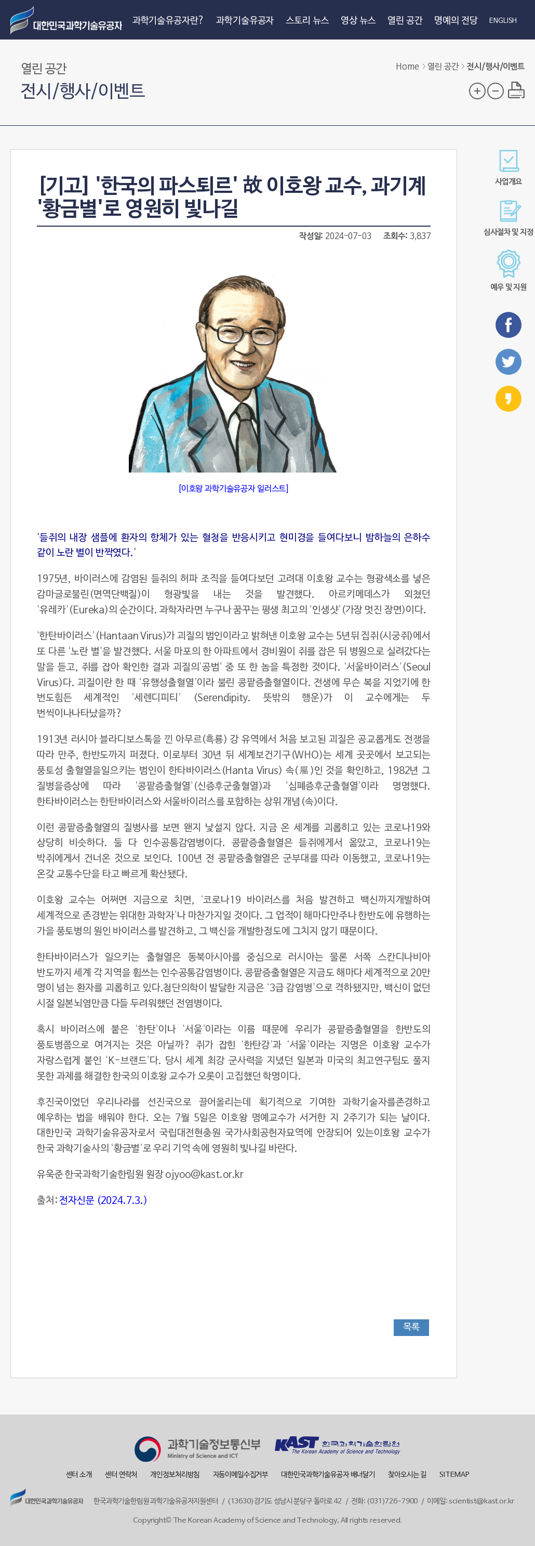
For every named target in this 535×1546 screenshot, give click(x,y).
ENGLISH (503, 21)
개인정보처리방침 (174, 1475)
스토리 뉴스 (307, 21)
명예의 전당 (455, 21)
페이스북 (508, 325)
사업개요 (508, 167)
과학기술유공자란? (168, 21)
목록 (411, 1327)
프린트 (516, 90)
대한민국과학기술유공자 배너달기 (328, 1475)
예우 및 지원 (508, 271)
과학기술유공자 (245, 21)
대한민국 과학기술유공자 (67, 20)
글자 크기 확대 (477, 91)
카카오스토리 (508, 399)
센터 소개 (79, 1475)
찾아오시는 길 (407, 1475)
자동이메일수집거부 (241, 1475)
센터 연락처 (121, 1475)
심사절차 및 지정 (508, 218)
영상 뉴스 (358, 21)
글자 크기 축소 (495, 91)
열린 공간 (404, 21)
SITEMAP (454, 1475)
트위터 (508, 362)
